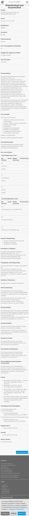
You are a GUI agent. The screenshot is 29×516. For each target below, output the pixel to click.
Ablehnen (13, 513)
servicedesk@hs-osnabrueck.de (12, 473)
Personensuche (5, 489)
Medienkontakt (5, 491)
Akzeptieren (22, 513)
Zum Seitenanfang (21, 452)
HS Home (4, 488)
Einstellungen (5, 513)
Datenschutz (20, 509)
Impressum (12, 509)
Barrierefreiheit (5, 493)
